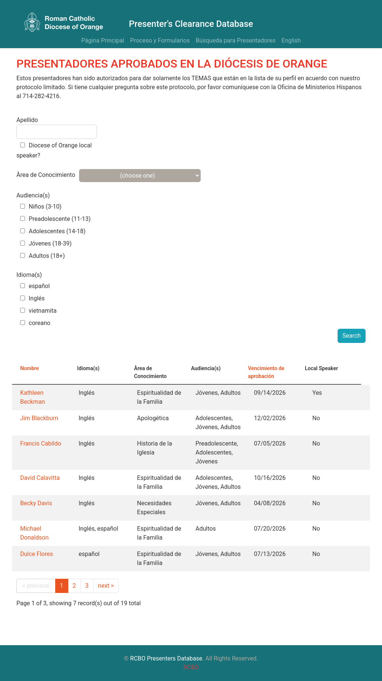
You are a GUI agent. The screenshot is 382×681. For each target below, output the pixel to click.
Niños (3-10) (41, 206)
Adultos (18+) (42, 255)
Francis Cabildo (40, 443)
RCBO (190, 667)
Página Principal (102, 40)
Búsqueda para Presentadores (235, 40)
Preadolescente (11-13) (55, 218)
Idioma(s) (29, 274)
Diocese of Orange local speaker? (54, 150)
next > (106, 585)
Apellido (27, 120)
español (35, 286)
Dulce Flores (36, 553)
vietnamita (38, 310)
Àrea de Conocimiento (45, 174)
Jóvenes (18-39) (46, 243)
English (291, 40)
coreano (35, 323)
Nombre (29, 368)
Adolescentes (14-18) (52, 231)
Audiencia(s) (33, 195)
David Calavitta (40, 477)
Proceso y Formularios (160, 40)
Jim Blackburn (39, 418)
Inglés (32, 298)
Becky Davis (36, 503)
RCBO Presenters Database (166, 658)
